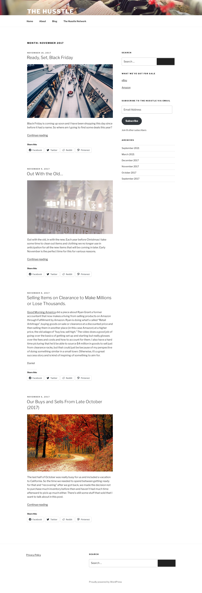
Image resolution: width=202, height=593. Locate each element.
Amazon (126, 87)
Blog (54, 21)
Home (30, 21)
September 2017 (130, 178)
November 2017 (130, 166)
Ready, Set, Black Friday (50, 57)
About (42, 21)
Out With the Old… (45, 173)
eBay (124, 80)
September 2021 (130, 148)
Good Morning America (41, 312)
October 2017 (129, 172)
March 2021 (128, 154)
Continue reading (37, 135)
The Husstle (50, 11)
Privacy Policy (33, 554)
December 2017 (130, 160)
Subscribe (131, 120)
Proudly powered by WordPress (105, 581)
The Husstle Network (76, 21)
